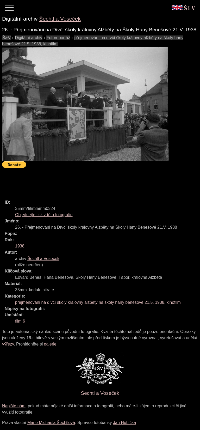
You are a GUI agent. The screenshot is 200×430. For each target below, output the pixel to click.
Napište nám (14, 406)
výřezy (8, 344)
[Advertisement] (97, 181)
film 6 (20, 321)
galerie (50, 344)
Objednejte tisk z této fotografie (44, 215)
